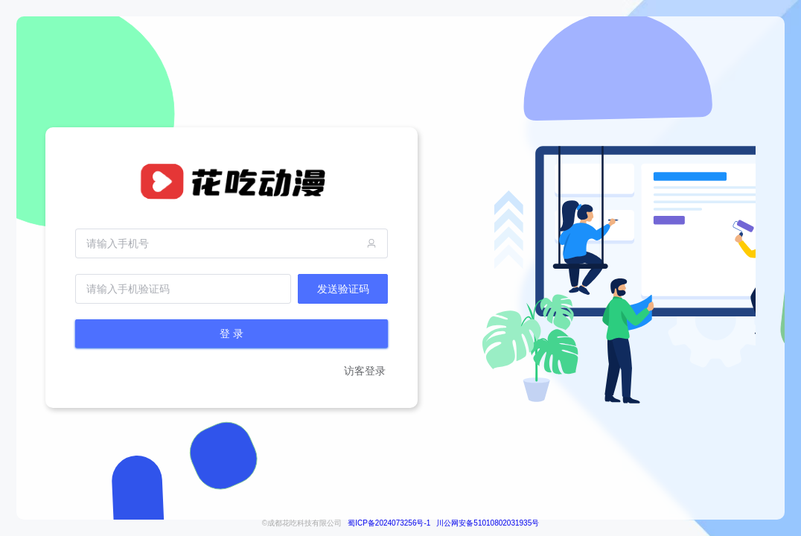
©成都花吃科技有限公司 (302, 523)
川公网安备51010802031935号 (487, 523)
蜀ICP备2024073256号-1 (389, 523)
